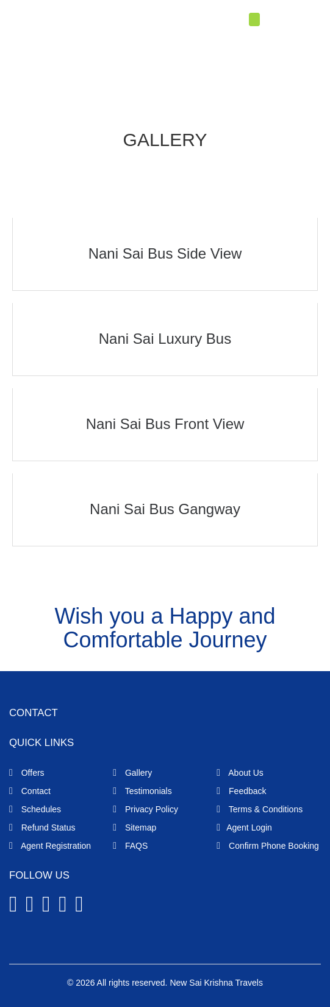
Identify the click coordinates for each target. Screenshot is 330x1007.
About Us (240, 773)
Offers (27, 773)
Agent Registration (50, 846)
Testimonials (142, 791)
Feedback (241, 791)
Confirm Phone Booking (268, 846)
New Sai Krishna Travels (216, 983)
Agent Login (289, 20)
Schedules (35, 809)
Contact (30, 791)
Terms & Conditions (260, 809)
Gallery (132, 773)
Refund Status (42, 827)
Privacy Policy (145, 809)
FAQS (130, 846)
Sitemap (134, 827)
